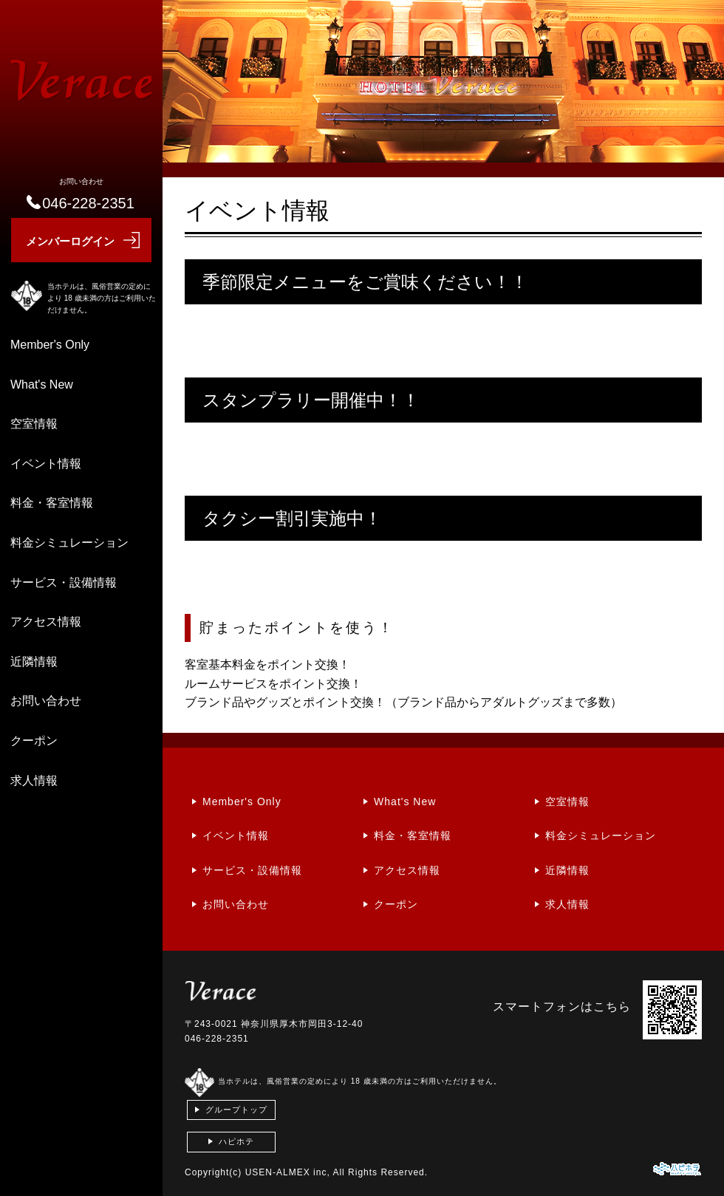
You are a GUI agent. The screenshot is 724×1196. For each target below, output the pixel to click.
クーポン (34, 740)
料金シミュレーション (69, 542)
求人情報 (34, 780)
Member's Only (49, 344)
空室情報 (34, 423)
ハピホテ (236, 1141)
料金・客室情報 (51, 502)
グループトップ (236, 1109)
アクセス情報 (45, 621)
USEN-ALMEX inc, (287, 1172)
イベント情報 (45, 463)
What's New (41, 384)
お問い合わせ (45, 700)
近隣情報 (34, 661)
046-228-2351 (217, 1038)
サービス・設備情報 (63, 582)
